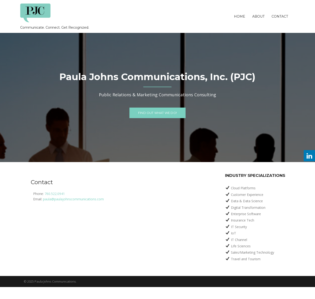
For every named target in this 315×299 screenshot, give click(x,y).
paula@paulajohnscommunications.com (73, 199)
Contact (280, 16)
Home (239, 16)
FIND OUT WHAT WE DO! (157, 113)
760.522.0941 (55, 193)
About (258, 16)
